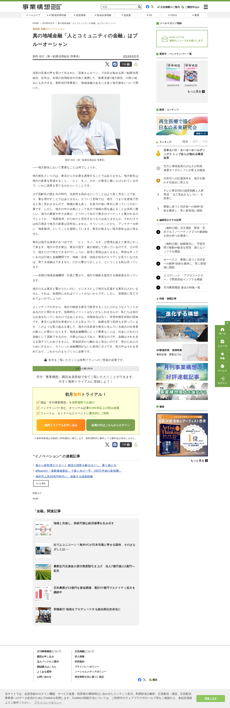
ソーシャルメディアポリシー (90, 671)
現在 (185, 232)
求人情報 (80, 656)
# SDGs (172, 15)
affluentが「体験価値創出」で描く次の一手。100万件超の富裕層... (79, 470)
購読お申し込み (45, 656)
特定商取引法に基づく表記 (89, 677)
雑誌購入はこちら (47, 666)
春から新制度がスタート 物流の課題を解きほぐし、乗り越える (76, 465)
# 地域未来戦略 (103, 15)
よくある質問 (44, 671)
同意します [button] (211, 698)
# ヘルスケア (33, 15)
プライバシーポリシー (87, 666)
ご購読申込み (190, 7)
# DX (149, 15)
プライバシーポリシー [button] (48, 702)
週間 (195, 232)
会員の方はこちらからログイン (110, 425)
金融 (36, 498)
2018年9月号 (131, 56)
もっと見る (41, 483)
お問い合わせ (44, 677)
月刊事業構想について (49, 651)
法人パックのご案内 (48, 661)
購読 (153, 680)
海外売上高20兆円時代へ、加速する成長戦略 (64, 476)
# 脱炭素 (126, 15)
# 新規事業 (80, 15)
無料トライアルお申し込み (60, 425)
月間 (205, 232)
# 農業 (195, 15)
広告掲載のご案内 (168, 7)
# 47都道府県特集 (56, 15)
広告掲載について (84, 651)
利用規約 (80, 661)
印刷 (126, 64)
